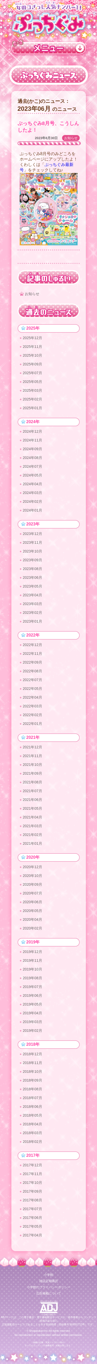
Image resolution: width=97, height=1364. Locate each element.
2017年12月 (32, 1165)
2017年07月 (32, 1209)
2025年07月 (32, 373)
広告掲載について (48, 1293)
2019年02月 (32, 1030)
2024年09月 (32, 449)
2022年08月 (32, 671)
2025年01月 (32, 408)
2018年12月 (32, 1054)
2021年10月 (32, 765)
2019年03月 (32, 1022)
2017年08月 (32, 1200)
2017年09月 (32, 1191)
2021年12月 (32, 747)
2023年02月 (32, 612)
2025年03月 (32, 390)
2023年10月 (32, 551)
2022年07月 (32, 680)
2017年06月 (32, 1218)
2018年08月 (32, 1089)
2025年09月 (32, 364)
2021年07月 (32, 791)
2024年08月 (32, 458)
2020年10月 (32, 876)
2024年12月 (32, 431)
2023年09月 (32, 560)
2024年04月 (32, 484)
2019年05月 (32, 1004)
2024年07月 (32, 466)
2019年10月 (32, 969)
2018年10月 (32, 1071)
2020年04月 (32, 919)
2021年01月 (32, 843)
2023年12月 (32, 534)
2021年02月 (32, 835)
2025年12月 (32, 338)
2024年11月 (32, 440)
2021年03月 (32, 826)
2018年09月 (32, 1080)
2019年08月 (32, 978)
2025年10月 (32, 355)
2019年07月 (32, 987)
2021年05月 (32, 808)
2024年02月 (32, 501)
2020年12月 (32, 867)
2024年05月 (32, 475)
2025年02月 (32, 399)
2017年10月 (32, 1183)
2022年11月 (32, 653)
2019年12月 (32, 952)
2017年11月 (32, 1174)
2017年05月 (32, 1226)
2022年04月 (32, 697)
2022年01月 (32, 724)
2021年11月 (32, 756)
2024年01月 (32, 510)
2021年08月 (32, 782)
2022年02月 (32, 715)
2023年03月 (32, 604)
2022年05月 (32, 689)
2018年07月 (32, 1098)
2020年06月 (32, 902)
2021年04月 (32, 817)
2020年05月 (32, 911)
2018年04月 (32, 1124)
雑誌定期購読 (48, 1281)
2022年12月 (32, 645)
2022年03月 (32, 706)
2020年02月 (32, 928)
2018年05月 (32, 1115)
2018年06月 (32, 1106)
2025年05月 (32, 382)
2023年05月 (32, 586)
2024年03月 (32, 493)
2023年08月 (32, 569)
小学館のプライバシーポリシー (48, 1287)
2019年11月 (32, 960)
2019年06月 (32, 995)
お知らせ (71, 138)
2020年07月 (32, 893)
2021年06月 (32, 800)
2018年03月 (32, 1133)
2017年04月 (32, 1235)
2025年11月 (32, 347)
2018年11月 (32, 1063)
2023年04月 (32, 595)
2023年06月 (32, 577)
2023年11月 (32, 542)
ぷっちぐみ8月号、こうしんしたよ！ (48, 127)
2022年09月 (32, 662)
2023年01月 (32, 621)
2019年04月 (32, 1013)
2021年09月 (32, 773)
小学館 (48, 1275)
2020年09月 (32, 884)
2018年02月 (32, 1142)
